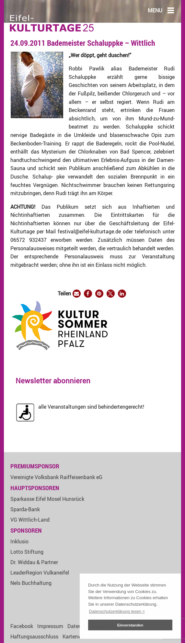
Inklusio (19, 541)
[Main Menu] (171, 10)
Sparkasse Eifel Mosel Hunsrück (47, 498)
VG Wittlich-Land (30, 519)
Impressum (50, 626)
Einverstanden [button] (130, 625)
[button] (77, 294)
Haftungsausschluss (34, 636)
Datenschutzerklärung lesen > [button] (117, 611)
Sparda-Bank (25, 509)
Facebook (21, 626)
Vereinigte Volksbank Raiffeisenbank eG (56, 477)
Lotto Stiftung (26, 551)
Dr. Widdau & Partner (34, 562)
